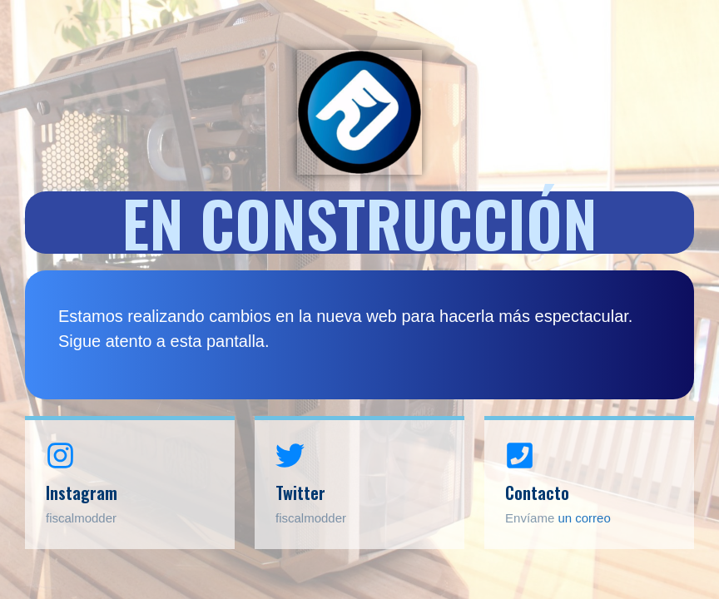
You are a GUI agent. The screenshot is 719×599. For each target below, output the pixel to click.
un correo (584, 518)
